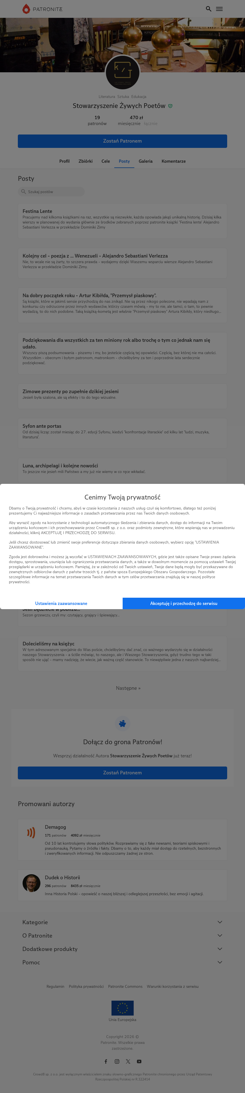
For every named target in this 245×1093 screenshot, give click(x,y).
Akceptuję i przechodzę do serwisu (183, 603)
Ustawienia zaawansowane (61, 603)
